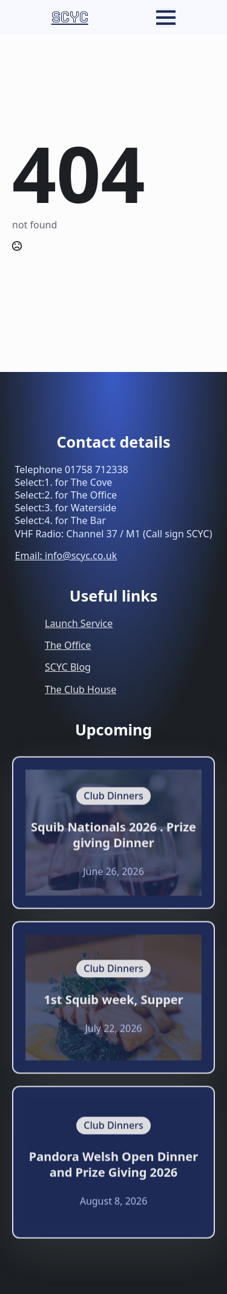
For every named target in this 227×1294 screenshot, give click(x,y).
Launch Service (79, 623)
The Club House (80, 689)
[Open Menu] (166, 17)
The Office (68, 645)
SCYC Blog (68, 667)
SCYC (69, 17)
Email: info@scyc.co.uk (66, 555)
